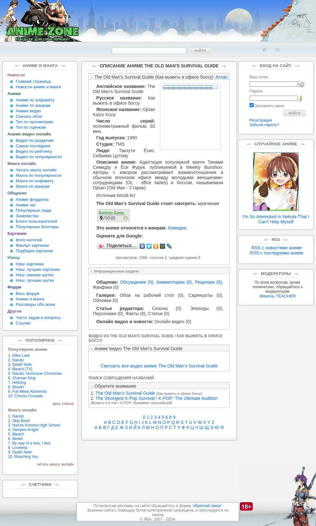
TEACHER (286, 296)
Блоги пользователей (36, 221)
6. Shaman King (21, 378)
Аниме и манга (30, 299)
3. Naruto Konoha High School (34, 425)
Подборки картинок (34, 250)
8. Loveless (18, 447)
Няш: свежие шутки (34, 274)
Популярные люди (33, 210)
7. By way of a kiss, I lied (29, 443)
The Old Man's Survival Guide (124, 89)
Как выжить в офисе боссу (124, 100)
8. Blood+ (16, 387)
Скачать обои (29, 116)
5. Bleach (16, 434)
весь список (63, 403)
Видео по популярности (39, 156)
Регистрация (261, 120)
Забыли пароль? (264, 125)
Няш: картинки (30, 264)
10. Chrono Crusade (25, 396)
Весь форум (27, 293)
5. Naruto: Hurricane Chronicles (35, 373)
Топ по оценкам (31, 127)
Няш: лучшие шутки (35, 280)
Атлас (221, 77)
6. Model (15, 438)
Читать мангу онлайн (36, 170)
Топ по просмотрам (34, 121)
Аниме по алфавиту (35, 100)
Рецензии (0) (208, 282)
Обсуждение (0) (137, 282)
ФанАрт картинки (32, 245)
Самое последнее (33, 145)
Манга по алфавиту (35, 180)
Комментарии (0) (174, 282)
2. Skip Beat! (19, 420)
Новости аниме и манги (38, 86)
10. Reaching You (23, 456)
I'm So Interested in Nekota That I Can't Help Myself (275, 217)
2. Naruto (16, 360)
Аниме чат (26, 205)
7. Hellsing (17, 382)
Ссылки (23, 323)
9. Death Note (20, 452)
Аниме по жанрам (33, 105)
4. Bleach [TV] (20, 369)
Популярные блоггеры (37, 226)
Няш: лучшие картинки (38, 269)
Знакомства (27, 215)
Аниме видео (28, 110)
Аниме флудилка (32, 199)
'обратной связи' (207, 506)
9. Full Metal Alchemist (27, 391)
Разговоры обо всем (35, 304)
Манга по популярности (38, 175)
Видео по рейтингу (34, 151)
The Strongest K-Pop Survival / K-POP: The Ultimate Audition (156, 398)
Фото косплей (29, 239)
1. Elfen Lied (19, 355)
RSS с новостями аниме (276, 247)
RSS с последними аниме (276, 252)
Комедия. (178, 227)
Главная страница (33, 81)
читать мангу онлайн (55, 464)
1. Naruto (16, 416)
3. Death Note (20, 364)
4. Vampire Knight (23, 429)
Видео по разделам (35, 140)
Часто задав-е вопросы (38, 317)
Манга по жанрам (32, 186)
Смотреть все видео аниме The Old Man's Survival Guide (159, 365)
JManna (266, 296)
